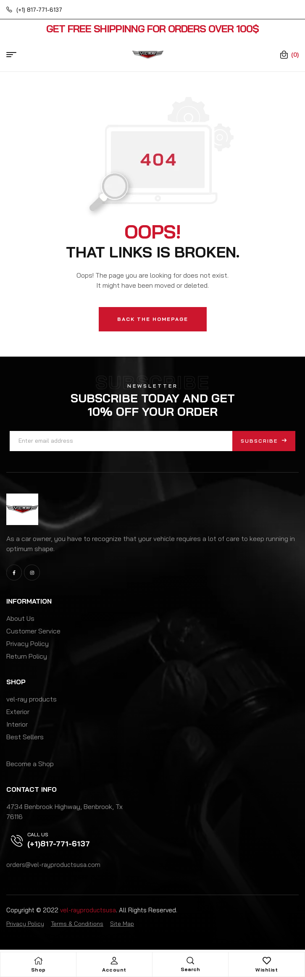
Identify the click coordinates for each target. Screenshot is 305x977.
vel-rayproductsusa (88, 910)
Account (114, 969)
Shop (38, 969)
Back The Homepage (152, 319)
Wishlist (266, 969)
